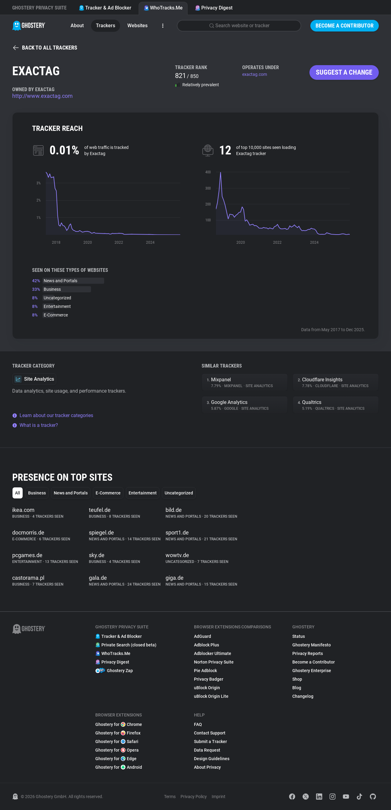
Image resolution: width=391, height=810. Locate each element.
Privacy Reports (307, 653)
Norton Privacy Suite (214, 662)
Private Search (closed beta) (125, 644)
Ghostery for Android (118, 767)
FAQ (198, 724)
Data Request (207, 750)
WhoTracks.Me (163, 8)
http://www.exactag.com (42, 96)
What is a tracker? (35, 425)
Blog (296, 687)
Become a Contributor (345, 25)
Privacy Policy (194, 796)
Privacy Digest (213, 8)
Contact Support (209, 732)
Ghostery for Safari (116, 741)
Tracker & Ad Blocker (105, 8)
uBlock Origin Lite (211, 696)
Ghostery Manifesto (311, 644)
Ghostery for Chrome (118, 724)
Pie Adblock (205, 670)
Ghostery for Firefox (118, 732)
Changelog (302, 696)
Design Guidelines (211, 758)
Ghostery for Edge (116, 758)
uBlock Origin (207, 687)
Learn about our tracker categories (52, 415)
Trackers (105, 25)
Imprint (218, 796)
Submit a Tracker (210, 741)
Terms (170, 796)
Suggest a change (344, 72)
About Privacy (207, 767)
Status (298, 636)
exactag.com (254, 74)
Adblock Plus (206, 644)
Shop (297, 679)
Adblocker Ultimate (212, 653)
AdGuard (202, 636)
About (77, 25)
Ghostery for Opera (117, 750)
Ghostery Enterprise (311, 670)
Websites (137, 25)
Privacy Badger (208, 679)
